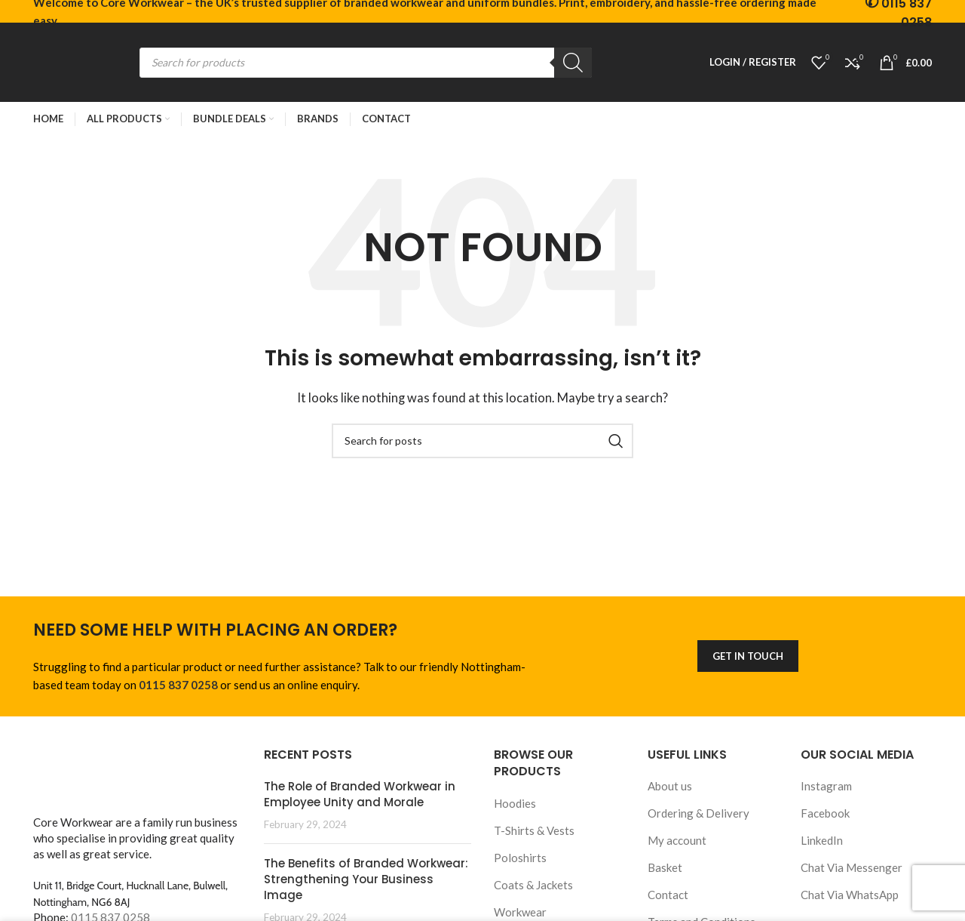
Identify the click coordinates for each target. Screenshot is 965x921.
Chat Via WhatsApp (850, 894)
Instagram (826, 786)
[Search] (573, 63)
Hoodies (515, 803)
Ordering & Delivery (698, 813)
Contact (668, 894)
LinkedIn (822, 840)
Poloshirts (520, 857)
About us (670, 786)
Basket (665, 867)
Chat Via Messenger (851, 867)
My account (677, 840)
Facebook (825, 813)
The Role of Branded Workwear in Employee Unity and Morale (359, 794)
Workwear (520, 912)
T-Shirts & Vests (534, 830)
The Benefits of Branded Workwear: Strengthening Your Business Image (366, 879)
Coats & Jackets (533, 885)
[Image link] (137, 775)
